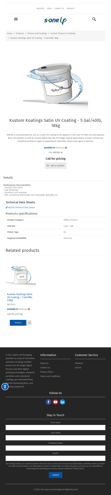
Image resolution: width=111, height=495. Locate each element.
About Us (44, 363)
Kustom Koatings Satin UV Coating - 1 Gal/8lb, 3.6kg (19, 297)
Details (18, 323)
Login (49, 9)
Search (78, 367)
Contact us (45, 367)
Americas (55, 148)
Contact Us (59, 9)
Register (40, 9)
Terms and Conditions (50, 376)
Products (79, 363)
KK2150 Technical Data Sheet (20, 207)
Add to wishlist (57, 165)
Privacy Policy (46, 372)
